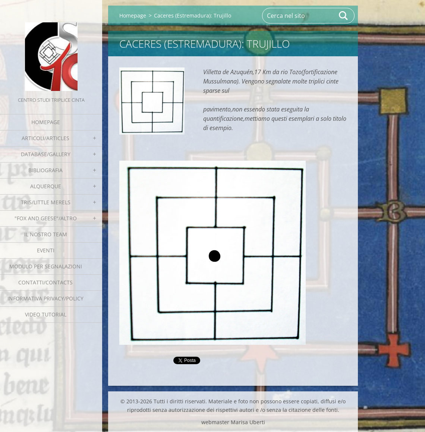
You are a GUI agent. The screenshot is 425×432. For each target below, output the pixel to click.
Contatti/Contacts (45, 282)
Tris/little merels (45, 202)
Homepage (45, 122)
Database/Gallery (45, 154)
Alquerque (45, 186)
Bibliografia (45, 170)
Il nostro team (45, 234)
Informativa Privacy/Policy (45, 298)
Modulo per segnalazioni (45, 266)
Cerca (344, 15)
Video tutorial (45, 314)
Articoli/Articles (45, 138)
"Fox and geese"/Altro (46, 218)
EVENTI (45, 250)
